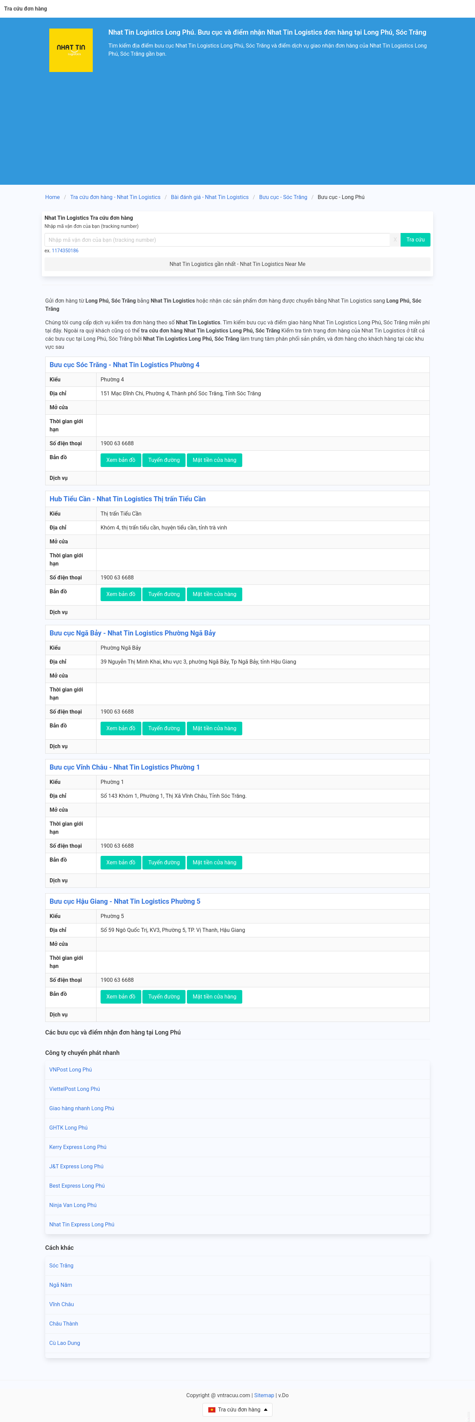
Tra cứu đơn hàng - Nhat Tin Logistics (115, 197)
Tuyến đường (164, 460)
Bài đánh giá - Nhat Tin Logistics (210, 197)
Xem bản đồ (121, 460)
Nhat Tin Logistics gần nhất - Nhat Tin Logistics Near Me (237, 264)
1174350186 (65, 250)
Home (52, 197)
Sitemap (264, 1395)
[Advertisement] (237, 133)
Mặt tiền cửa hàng (214, 460)
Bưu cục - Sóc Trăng (283, 197)
